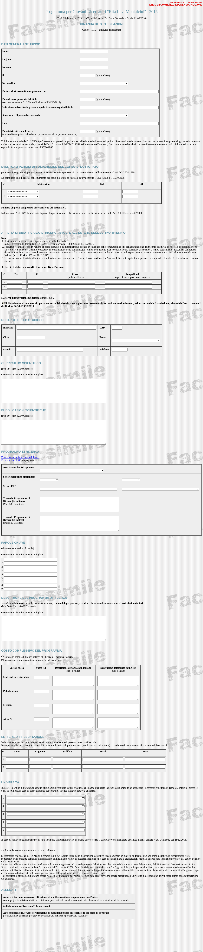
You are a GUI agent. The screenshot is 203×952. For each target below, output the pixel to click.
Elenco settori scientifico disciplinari (20, 466)
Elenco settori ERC (11, 469)
